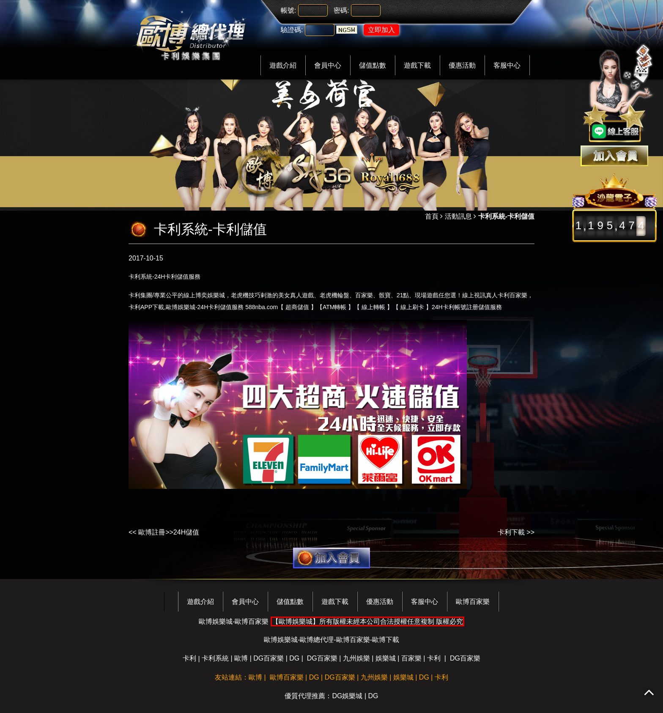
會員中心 (327, 65)
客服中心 (507, 65)
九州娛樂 (356, 658)
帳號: (288, 10)
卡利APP (140, 307)
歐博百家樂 (473, 601)
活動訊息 (458, 216)
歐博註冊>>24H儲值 (168, 532)
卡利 (214, 307)
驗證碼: (292, 29)
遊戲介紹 (282, 65)
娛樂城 (385, 658)
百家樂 (411, 658)
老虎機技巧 (245, 294)
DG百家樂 (268, 658)
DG (294, 658)
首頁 (431, 216)
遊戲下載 (417, 65)
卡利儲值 (177, 276)
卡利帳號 (454, 307)
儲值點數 (372, 65)
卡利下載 (511, 532)
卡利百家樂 (512, 295)
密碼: (341, 10)
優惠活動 (462, 65)
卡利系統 (215, 658)
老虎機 (328, 294)
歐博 (241, 658)
